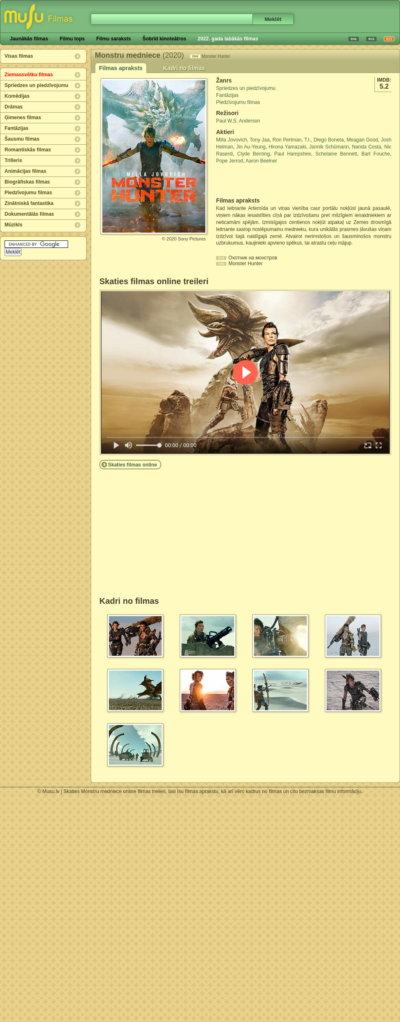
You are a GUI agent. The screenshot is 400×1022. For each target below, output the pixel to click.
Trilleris (13, 160)
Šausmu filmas (22, 139)
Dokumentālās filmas (29, 214)
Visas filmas (19, 56)
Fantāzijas (16, 128)
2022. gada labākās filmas (228, 39)
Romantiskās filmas (28, 150)
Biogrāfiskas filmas (27, 182)
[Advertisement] (264, 180)
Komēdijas (17, 96)
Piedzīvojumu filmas (28, 192)
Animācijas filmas (25, 171)
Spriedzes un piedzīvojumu (36, 85)
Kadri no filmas (184, 68)
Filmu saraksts (113, 39)
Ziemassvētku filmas (29, 75)
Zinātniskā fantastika (29, 203)
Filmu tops (72, 39)
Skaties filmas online (132, 465)
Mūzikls (13, 225)
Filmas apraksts (121, 68)
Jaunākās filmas (29, 39)
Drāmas (14, 107)
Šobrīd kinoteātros (164, 39)
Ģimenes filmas (23, 117)
